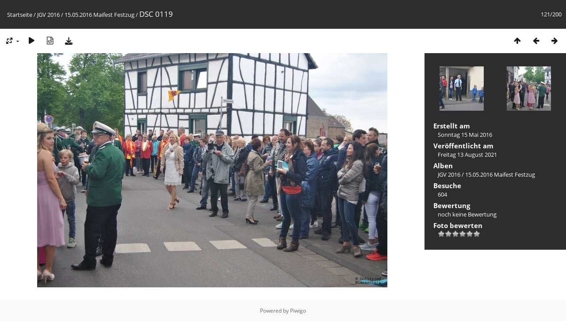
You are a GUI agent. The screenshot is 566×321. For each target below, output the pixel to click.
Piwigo (298, 310)
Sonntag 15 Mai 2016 (465, 135)
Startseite (19, 15)
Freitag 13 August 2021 (467, 155)
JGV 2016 (48, 15)
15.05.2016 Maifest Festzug (99, 15)
